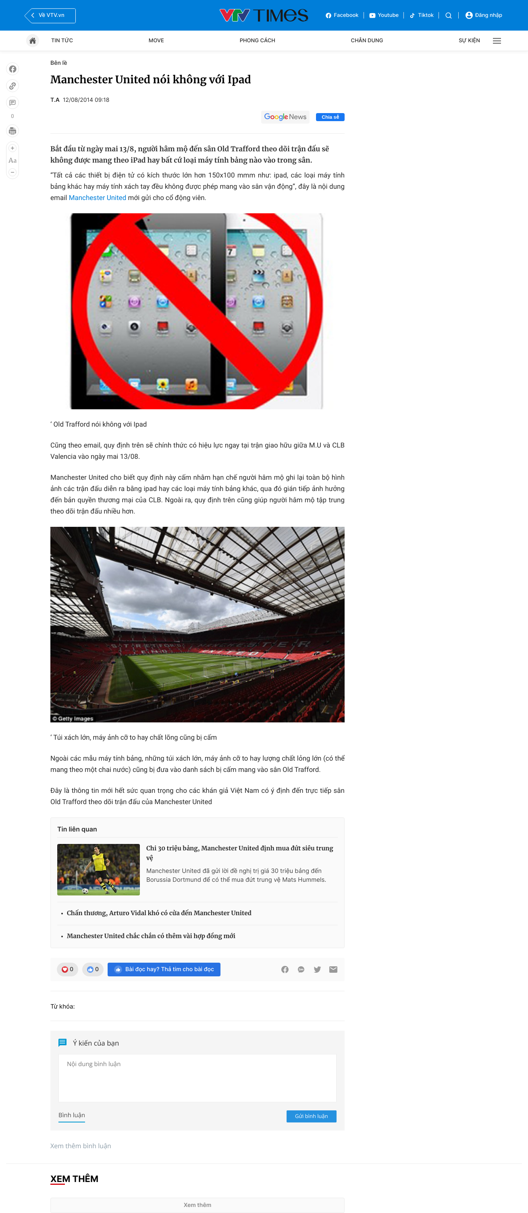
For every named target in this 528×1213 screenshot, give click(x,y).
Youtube (384, 15)
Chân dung (367, 40)
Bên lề (58, 63)
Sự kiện (469, 40)
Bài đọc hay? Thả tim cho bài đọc (164, 969)
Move (156, 40)
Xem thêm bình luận (80, 1146)
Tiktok (421, 15)
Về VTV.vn (46, 15)
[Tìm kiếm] (448, 15)
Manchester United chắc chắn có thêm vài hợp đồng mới (151, 936)
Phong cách (257, 40)
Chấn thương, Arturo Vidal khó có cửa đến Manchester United (159, 913)
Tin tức (62, 40)
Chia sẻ (330, 117)
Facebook (342, 15)
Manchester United (98, 198)
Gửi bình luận (311, 1116)
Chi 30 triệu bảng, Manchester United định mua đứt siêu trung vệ (239, 853)
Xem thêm (198, 1205)
